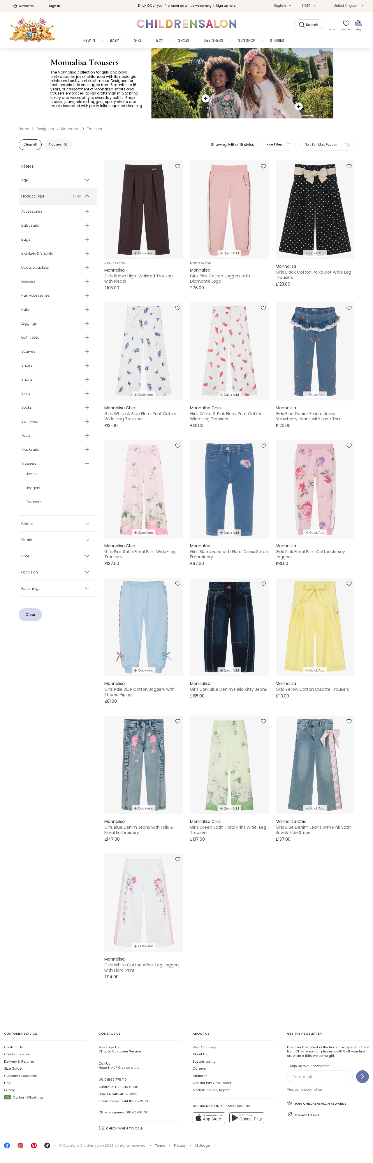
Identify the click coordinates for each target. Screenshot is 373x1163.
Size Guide (13, 1068)
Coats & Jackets (35, 267)
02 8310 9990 (126, 1087)
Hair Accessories (35, 295)
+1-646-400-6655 (122, 1094)
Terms (160, 1145)
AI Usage (202, 1145)
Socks (26, 407)
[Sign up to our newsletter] (362, 1076)
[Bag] (358, 25)
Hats (25, 309)
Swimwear (30, 421)
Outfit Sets (30, 337)
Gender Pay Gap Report (212, 1082)
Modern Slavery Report (211, 1090)
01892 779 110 (115, 1079)
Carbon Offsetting (23, 1097)
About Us (200, 1054)
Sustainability (204, 1061)
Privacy (180, 1145)
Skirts (26, 393)
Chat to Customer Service (119, 1049)
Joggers (33, 488)
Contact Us (13, 1047)
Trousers (33, 502)
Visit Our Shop (204, 1047)
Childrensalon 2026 (97, 1145)
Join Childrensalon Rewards (316, 1103)
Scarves (28, 351)
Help (7, 1082)
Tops (25, 435)
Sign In (51, 6)
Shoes (26, 365)
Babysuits (30, 225)
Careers (199, 1068)
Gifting (9, 1090)
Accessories (31, 211)
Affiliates (200, 1075)
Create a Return (17, 1054)
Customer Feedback (21, 1075)
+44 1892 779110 (135, 1101)
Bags (25, 239)
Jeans (31, 474)
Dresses (28, 281)
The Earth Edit (303, 1114)
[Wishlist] (344, 25)
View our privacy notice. (304, 1089)
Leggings (29, 323)
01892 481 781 (137, 1112)
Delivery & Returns (19, 1061)
